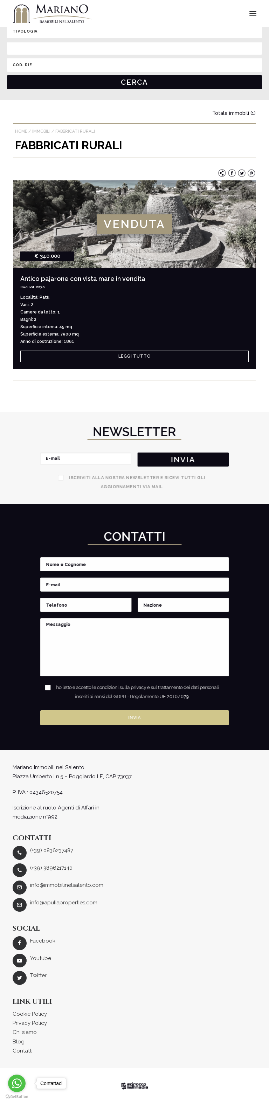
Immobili (41, 131)
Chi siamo (25, 1032)
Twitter (38, 975)
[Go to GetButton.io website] (17, 1097)
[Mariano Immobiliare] (53, 13)
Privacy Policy (30, 1023)
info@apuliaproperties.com (63, 902)
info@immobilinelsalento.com (66, 885)
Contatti (23, 1051)
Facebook (42, 941)
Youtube (40, 958)
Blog (19, 1042)
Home (21, 131)
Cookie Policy (30, 1014)
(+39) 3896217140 (51, 868)
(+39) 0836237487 (51, 850)
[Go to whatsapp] (17, 1083)
